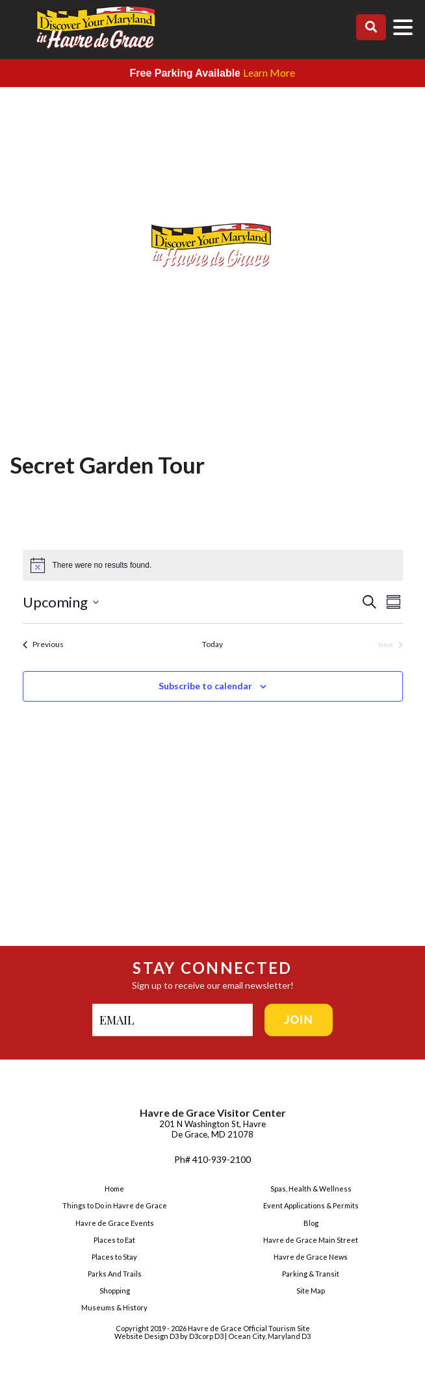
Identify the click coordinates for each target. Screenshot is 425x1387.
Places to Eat (114, 1240)
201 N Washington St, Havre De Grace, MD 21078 (212, 1129)
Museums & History (114, 1307)
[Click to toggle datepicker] (191, 602)
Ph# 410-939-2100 (212, 1159)
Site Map (310, 1290)
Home (114, 1188)
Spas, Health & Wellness (311, 1188)
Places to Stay (114, 1257)
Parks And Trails (115, 1273)
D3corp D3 (207, 1336)
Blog (310, 1223)
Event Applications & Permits (311, 1205)
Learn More (269, 72)
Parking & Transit (310, 1273)
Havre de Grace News (311, 1257)
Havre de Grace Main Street (310, 1240)
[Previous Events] (43, 644)
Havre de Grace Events (114, 1223)
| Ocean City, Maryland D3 (268, 1336)
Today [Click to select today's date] (212, 644)
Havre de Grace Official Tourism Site (249, 1328)
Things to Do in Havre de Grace (114, 1205)
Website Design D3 (147, 1336)
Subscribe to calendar (205, 685)
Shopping (114, 1290)
